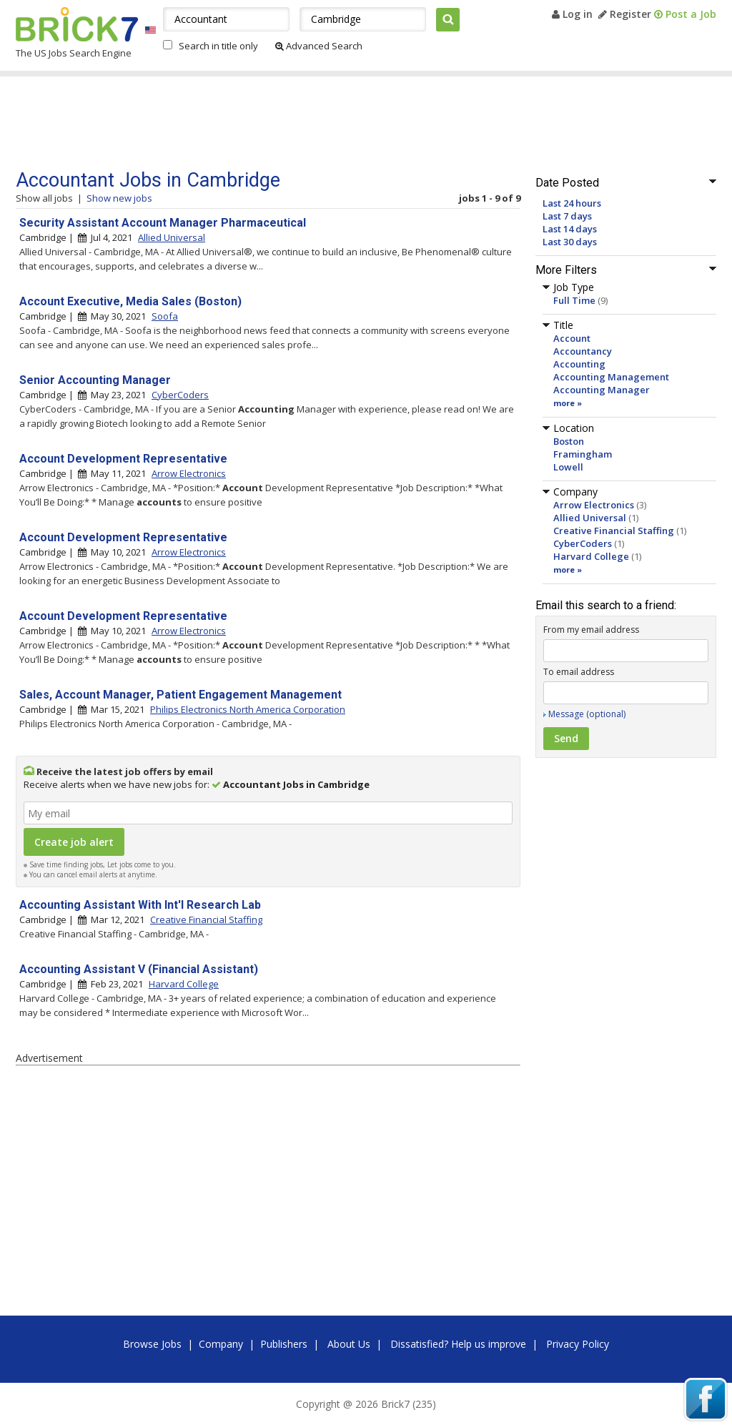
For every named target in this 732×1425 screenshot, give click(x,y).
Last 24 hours (572, 203)
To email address (578, 672)
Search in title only (218, 45)
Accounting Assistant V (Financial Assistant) (138, 969)
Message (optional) (586, 714)
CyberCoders (582, 543)
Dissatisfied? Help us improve (458, 1344)
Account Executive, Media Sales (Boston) (130, 301)
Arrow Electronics (593, 504)
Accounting (579, 364)
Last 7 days (567, 215)
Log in (572, 14)
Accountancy (582, 351)
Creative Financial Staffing (613, 530)
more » (567, 403)
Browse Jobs (152, 1344)
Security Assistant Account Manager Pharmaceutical (162, 223)
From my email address (591, 629)
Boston (568, 441)
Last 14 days (570, 228)
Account (571, 338)
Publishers (283, 1344)
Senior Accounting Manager (95, 380)
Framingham (582, 454)
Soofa (165, 316)
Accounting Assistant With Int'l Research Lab (140, 905)
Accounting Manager (601, 389)
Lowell (568, 466)
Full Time (574, 300)
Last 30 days (570, 241)
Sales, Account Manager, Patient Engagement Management (180, 694)
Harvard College (591, 556)
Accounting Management (611, 376)
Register (624, 14)
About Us (348, 1344)
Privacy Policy (577, 1344)
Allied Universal (589, 517)
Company (221, 1344)
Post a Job (685, 14)
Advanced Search (318, 45)
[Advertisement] (286, 123)
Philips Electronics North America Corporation (247, 709)
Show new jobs (119, 198)
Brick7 (77, 24)
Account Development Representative (123, 458)
